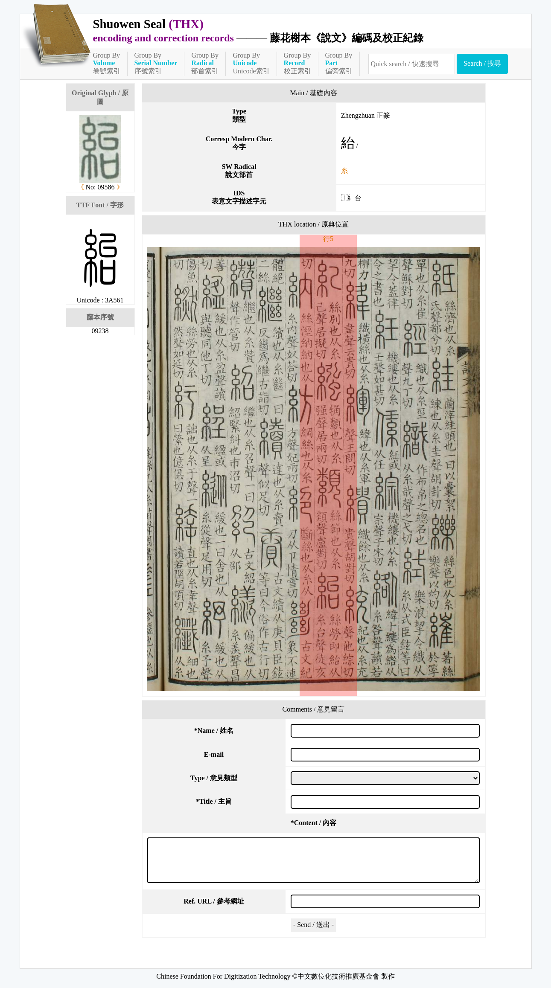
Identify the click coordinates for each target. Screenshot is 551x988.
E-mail (214, 754)
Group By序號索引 (156, 63)
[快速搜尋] (411, 64)
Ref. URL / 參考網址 (214, 901)
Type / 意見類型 (213, 778)
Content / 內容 (314, 822)
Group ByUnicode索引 (251, 63)
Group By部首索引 (205, 63)
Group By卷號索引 (106, 63)
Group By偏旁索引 (339, 63)
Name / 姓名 (213, 730)
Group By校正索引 (297, 63)
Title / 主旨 (214, 801)
